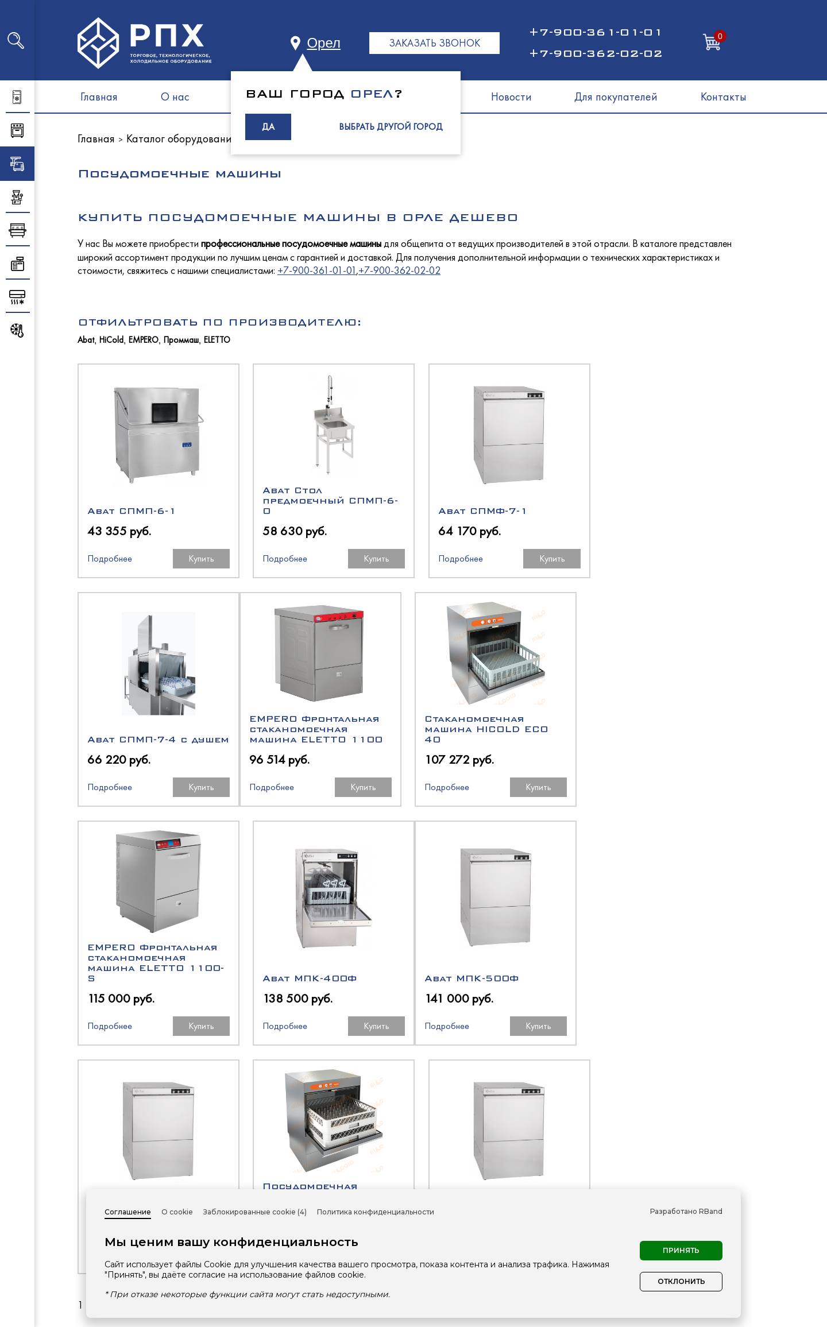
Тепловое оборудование (485, 1164)
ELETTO (217, 340)
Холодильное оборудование (495, 1143)
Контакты (724, 96)
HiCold (111, 340)
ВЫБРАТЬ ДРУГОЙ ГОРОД (391, 127)
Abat (86, 340)
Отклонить (681, 1281)
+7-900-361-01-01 (595, 32)
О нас (175, 96)
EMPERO (144, 340)
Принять (681, 1250)
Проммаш (181, 340)
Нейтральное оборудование (495, 1185)
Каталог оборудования (181, 138)
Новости (511, 96)
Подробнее (109, 558)
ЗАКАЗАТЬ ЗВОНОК (434, 42)
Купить (198, 558)
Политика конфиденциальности (375, 1212)
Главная (99, 96)
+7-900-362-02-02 (595, 53)
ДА (268, 127)
